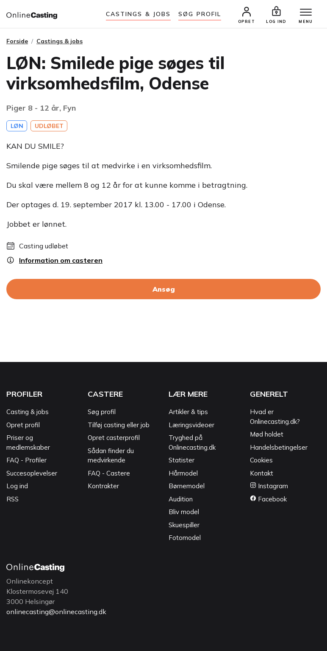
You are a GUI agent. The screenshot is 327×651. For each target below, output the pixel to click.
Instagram (269, 486)
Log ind (17, 486)
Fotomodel (185, 538)
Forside (17, 41)
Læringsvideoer (191, 425)
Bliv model (184, 512)
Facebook (268, 499)
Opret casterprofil (114, 438)
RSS (12, 499)
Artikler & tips (188, 412)
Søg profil (102, 412)
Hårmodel (183, 473)
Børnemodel (187, 486)
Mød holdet (266, 434)
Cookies (261, 460)
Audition (181, 499)
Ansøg (163, 289)
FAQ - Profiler (26, 460)
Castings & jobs (138, 14)
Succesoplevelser (31, 473)
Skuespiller (184, 525)
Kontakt (261, 473)
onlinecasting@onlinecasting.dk (56, 611)
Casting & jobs (27, 412)
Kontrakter (103, 486)
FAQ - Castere (109, 473)
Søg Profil (199, 14)
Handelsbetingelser (279, 447)
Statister (181, 460)
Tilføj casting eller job (119, 425)
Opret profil (23, 425)
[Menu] (305, 13)
